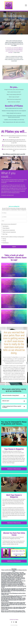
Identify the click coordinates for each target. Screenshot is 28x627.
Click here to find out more (14, 469)
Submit (14, 246)
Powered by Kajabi (14, 625)
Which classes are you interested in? (8, 224)
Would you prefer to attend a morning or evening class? (12, 236)
